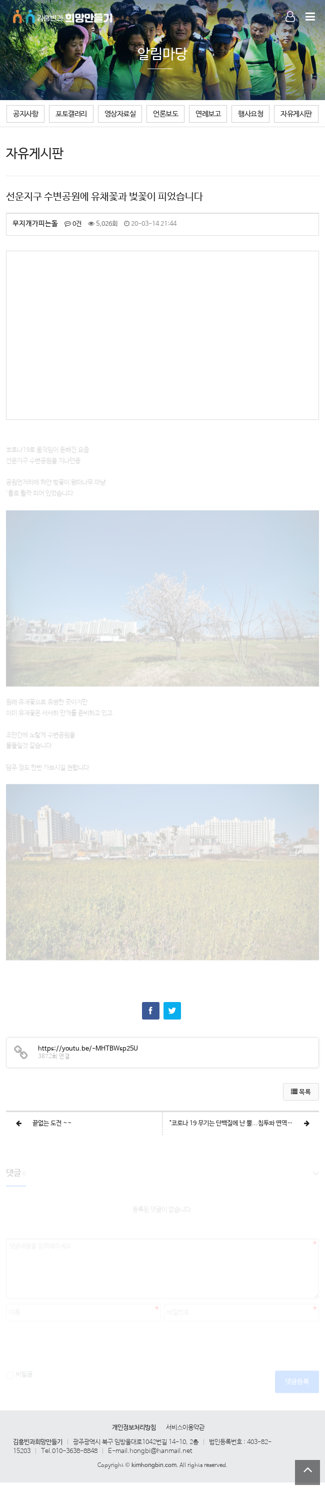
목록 (301, 1092)
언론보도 (165, 114)
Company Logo (63, 15)
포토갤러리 (71, 114)
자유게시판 (296, 114)
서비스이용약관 (185, 1427)
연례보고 (208, 114)
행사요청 (250, 114)
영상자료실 (120, 114)
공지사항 (25, 114)
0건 (73, 224)
